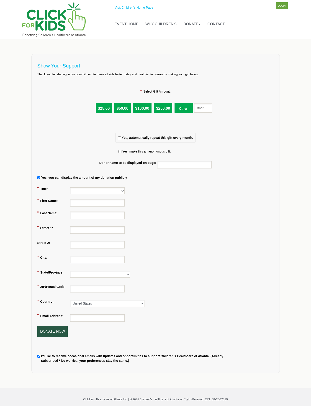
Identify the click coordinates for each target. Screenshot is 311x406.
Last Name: (48, 213)
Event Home (127, 24)
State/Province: (51, 272)
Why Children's (161, 24)
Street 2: (43, 243)
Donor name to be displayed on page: (127, 163)
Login (281, 5)
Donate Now (52, 331)
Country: (46, 301)
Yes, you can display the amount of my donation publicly (84, 177)
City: (43, 257)
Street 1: (46, 228)
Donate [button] (191, 24)
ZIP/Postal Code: (52, 287)
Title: (44, 189)
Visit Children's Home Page (134, 7)
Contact (216, 24)
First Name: (49, 201)
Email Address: (51, 316)
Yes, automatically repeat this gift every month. (157, 138)
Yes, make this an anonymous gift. (146, 151)
